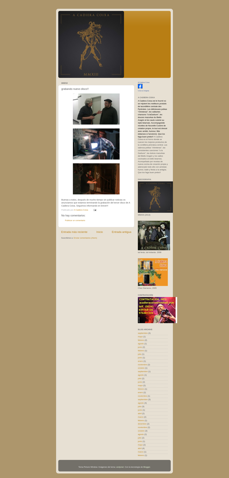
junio (140, 347)
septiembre (143, 333)
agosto (141, 344)
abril (140, 413)
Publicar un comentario (75, 220)
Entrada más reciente (74, 231)
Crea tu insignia (143, 91)
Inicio (99, 231)
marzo (140, 417)
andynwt (120, 467)
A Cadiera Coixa (144, 82)
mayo (140, 337)
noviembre (142, 365)
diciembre (142, 424)
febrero (141, 340)
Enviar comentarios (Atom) (85, 238)
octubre (141, 368)
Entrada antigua (121, 231)
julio (139, 354)
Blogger (146, 467)
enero (140, 361)
